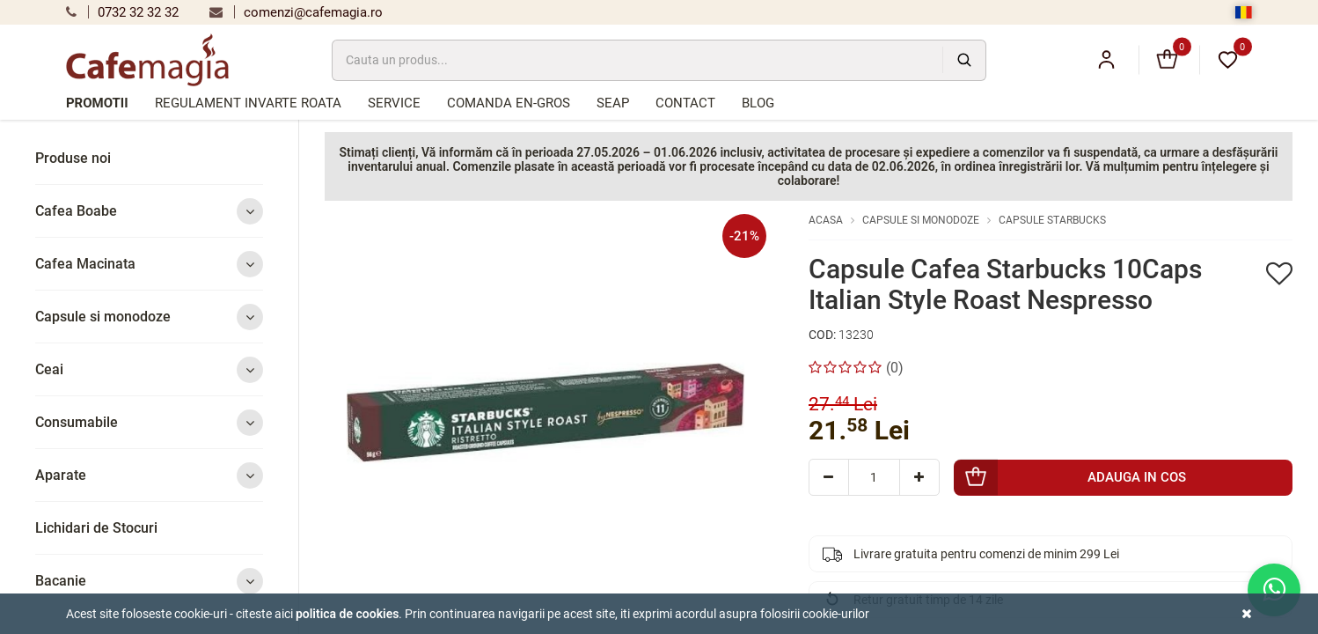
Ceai (149, 369)
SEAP (613, 103)
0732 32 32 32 (122, 12)
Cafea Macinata (149, 263)
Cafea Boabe (149, 211)
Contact (685, 103)
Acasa (826, 220)
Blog (758, 103)
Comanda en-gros (508, 103)
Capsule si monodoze (149, 316)
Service (394, 103)
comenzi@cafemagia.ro (296, 12)
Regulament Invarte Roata (248, 103)
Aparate (149, 475)
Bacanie (149, 580)
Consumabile (149, 422)
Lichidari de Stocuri (96, 528)
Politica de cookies (347, 614)
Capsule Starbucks (1052, 220)
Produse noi (73, 158)
